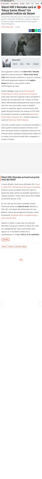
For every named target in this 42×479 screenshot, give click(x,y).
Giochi (37, 3)
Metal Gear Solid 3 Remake (18, 120)
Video (27, 3)
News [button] (22, 3)
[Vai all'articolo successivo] (1, 304)
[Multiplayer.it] (7, 1)
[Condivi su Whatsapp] (36, 30)
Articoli (15, 64)
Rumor (5, 239)
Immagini (35, 64)
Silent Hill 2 (16, 60)
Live (32, 3)
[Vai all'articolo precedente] (40, 304)
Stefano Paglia (9, 27)
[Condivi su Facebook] (30, 30)
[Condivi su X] (33, 30)
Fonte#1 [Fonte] (4, 246)
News (21, 64)
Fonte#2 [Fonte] (11, 246)
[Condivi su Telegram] (39, 30)
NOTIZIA (3, 27)
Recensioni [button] (14, 3)
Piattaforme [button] (5, 3)
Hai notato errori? (20, 246)
